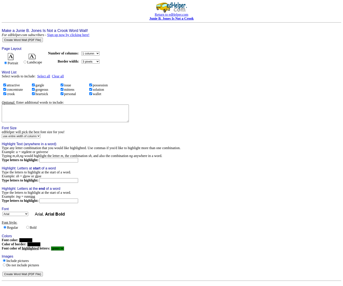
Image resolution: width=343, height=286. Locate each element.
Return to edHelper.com (171, 14)
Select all (43, 76)
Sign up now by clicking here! (68, 35)
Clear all (58, 76)
